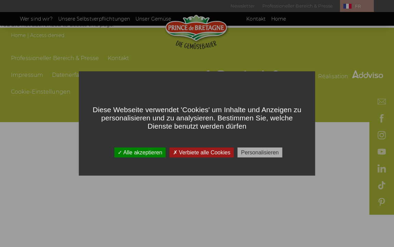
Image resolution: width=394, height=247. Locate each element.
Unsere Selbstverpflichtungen (94, 19)
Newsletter (243, 6)
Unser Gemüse (153, 19)
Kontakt (256, 19)
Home (278, 19)
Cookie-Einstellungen (40, 92)
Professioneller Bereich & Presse (297, 6)
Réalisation (350, 76)
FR (358, 6)
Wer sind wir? (36, 19)
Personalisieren (260, 152)
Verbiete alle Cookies (202, 152)
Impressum (27, 75)
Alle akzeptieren (140, 152)
